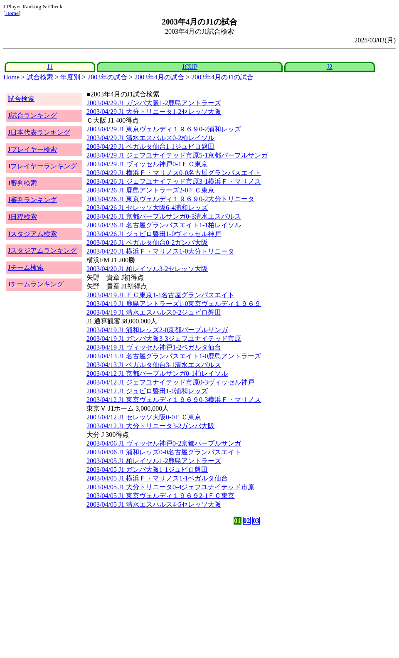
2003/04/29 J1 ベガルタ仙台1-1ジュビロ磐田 (150, 146)
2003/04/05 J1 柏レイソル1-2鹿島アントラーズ (153, 460)
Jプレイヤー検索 (32, 149)
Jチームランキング (36, 284)
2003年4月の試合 (159, 77)
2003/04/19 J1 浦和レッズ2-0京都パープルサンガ (157, 329)
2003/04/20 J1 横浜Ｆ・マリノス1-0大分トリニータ (160, 251)
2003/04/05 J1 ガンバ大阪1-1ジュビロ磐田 (147, 469)
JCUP (189, 66)
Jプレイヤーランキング (42, 166)
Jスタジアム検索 (32, 233)
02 (247, 520)
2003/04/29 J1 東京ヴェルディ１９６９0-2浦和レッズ (163, 129)
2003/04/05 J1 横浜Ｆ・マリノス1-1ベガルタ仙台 (157, 478)
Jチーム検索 (26, 267)
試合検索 (40, 77)
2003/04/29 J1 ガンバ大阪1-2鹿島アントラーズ (153, 102)
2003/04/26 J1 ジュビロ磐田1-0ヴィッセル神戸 (153, 233)
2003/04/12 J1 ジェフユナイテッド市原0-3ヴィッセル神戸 (170, 382)
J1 (50, 66)
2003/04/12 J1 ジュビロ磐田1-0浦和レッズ (147, 390)
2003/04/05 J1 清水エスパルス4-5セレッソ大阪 (153, 504)
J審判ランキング (32, 199)
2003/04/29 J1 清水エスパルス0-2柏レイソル (150, 137)
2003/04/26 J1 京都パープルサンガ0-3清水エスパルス (163, 216)
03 (256, 520)
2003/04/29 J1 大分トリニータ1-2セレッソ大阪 (153, 111)
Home (12, 13)
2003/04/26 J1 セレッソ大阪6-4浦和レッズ (147, 207)
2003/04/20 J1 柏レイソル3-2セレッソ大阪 (147, 268)
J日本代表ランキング (39, 132)
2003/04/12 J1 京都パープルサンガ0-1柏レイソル (157, 373)
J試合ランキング (32, 115)
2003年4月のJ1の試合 (222, 77)
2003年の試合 (107, 77)
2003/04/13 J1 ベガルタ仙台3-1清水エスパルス (153, 364)
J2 (329, 66)
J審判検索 (22, 183)
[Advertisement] (159, 591)
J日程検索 (22, 216)
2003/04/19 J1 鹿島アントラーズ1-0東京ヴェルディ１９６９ (173, 303)
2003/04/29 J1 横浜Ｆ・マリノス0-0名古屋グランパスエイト (173, 172)
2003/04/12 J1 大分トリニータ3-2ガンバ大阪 (150, 425)
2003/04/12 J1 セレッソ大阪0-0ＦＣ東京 (143, 417)
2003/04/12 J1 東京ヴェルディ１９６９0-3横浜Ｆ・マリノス (173, 399)
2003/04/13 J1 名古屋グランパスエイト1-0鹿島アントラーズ (173, 356)
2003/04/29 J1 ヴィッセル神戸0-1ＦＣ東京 (147, 164)
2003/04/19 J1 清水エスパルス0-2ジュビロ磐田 (153, 312)
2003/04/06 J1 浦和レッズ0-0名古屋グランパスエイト (163, 452)
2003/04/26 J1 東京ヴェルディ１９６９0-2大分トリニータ (170, 198)
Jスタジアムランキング (42, 250)
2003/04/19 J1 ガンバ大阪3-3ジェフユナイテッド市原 (163, 338)
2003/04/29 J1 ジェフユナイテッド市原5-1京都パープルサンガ (177, 155)
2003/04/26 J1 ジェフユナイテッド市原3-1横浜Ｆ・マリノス (173, 181)
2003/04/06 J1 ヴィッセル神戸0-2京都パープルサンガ (163, 443)
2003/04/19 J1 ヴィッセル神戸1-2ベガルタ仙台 (153, 347)
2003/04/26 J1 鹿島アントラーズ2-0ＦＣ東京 (150, 190)
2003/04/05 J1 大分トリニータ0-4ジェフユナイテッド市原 (170, 486)
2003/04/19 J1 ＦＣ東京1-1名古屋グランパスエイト (160, 294)
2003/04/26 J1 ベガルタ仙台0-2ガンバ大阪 (147, 242)
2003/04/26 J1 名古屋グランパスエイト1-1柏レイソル (163, 225)
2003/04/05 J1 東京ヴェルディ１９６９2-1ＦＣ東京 (160, 495)
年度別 (70, 77)
